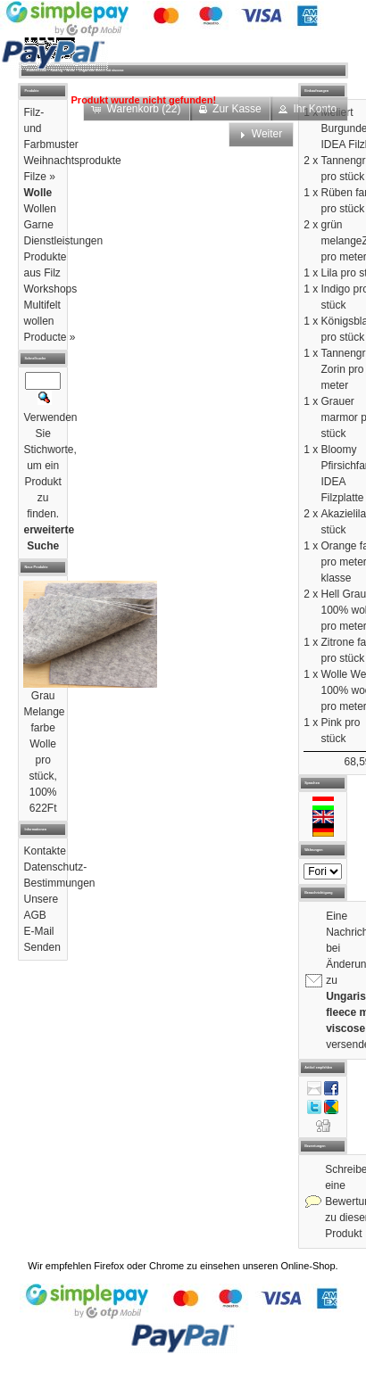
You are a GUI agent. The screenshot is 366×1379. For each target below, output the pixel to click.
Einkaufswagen (316, 91)
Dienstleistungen (63, 241)
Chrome (166, 1265)
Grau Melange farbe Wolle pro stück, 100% (43, 744)
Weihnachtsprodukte (72, 160)
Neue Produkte (35, 567)
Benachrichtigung (318, 893)
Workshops (50, 289)
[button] (309, 108)
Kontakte (44, 851)
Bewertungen (314, 1146)
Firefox (109, 1265)
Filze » (38, 176)
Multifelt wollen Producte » (49, 321)
